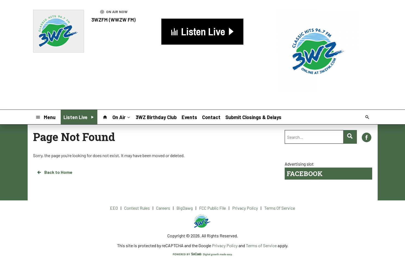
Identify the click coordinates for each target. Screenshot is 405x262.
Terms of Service (261, 245)
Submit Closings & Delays (253, 117)
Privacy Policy (225, 245)
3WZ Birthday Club (156, 117)
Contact (211, 117)
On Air (121, 117)
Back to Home (54, 172)
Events (189, 117)
